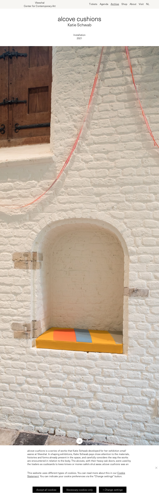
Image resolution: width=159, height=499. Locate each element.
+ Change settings (113, 489)
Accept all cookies (46, 489)
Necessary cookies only (79, 489)
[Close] (156, 467)
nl (147, 4)
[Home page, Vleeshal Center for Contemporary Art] (40, 4)
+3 (79, 441)
